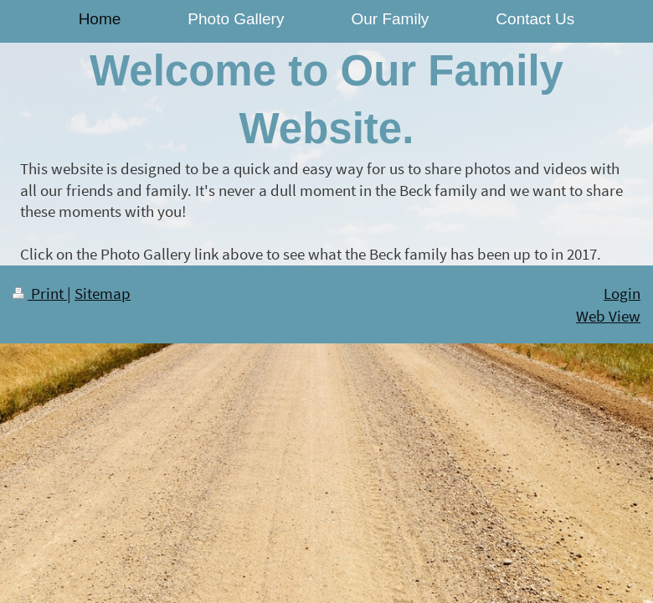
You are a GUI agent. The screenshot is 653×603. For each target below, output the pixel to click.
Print (40, 293)
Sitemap (103, 293)
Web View (608, 316)
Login (622, 293)
